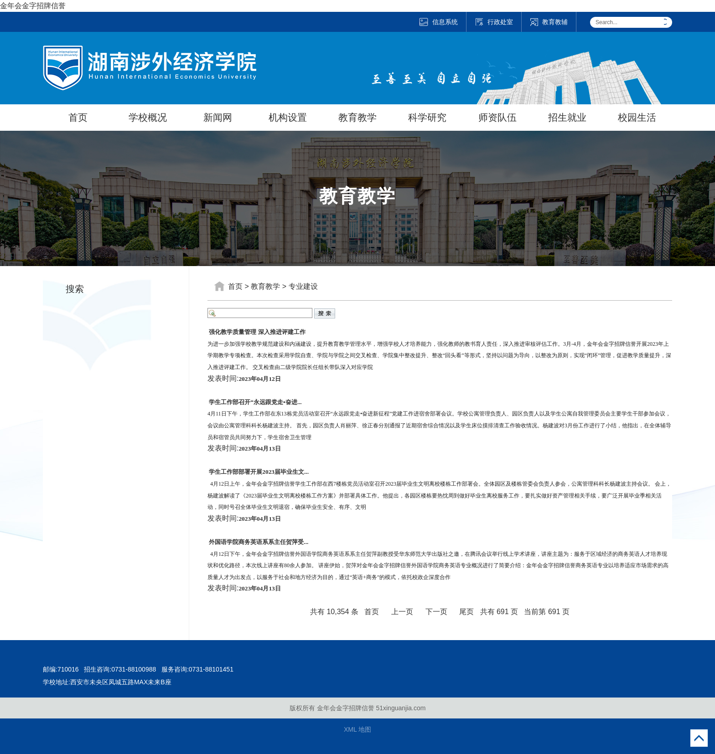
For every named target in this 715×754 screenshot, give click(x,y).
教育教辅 (549, 21)
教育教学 (357, 117)
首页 (78, 117)
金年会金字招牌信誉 (33, 6)
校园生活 (637, 117)
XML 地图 (357, 729)
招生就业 (567, 117)
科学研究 (427, 117)
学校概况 (148, 117)
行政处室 (494, 21)
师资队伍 (497, 117)
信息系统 (438, 21)
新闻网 (217, 117)
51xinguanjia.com (400, 708)
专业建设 (303, 286)
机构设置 (288, 117)
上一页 (402, 612)
